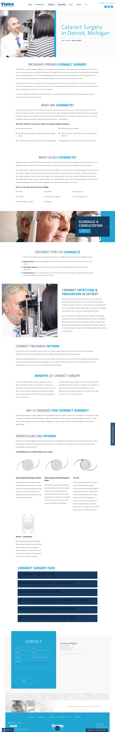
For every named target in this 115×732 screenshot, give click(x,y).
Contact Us (84, 231)
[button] (57, 728)
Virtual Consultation (97, 730)
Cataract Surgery (76, 40)
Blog (71, 4)
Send (11, 681)
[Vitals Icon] (112, 7)
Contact (79, 4)
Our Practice (39, 4)
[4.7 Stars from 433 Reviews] (17, 729)
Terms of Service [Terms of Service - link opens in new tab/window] (95, 706)
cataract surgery (36, 365)
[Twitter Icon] (109, 7)
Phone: (81, 650)
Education (61, 4)
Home (30, 4)
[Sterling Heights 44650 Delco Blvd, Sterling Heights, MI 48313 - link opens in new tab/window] (87, 645)
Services (51, 4)
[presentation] (16, 674)
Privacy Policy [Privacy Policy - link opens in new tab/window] (87, 706)
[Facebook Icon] (105, 7)
